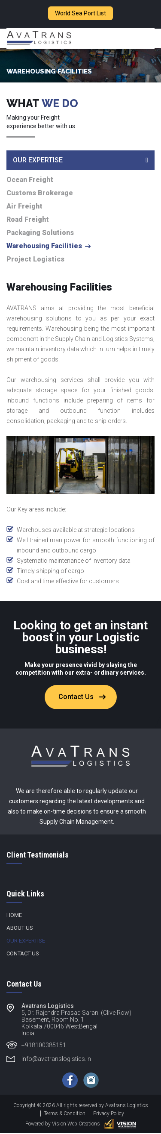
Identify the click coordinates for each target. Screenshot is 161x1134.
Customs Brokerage (39, 194)
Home (14, 916)
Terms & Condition (64, 1114)
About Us (19, 928)
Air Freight (24, 207)
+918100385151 (43, 1046)
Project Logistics (35, 260)
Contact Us (76, 697)
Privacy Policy (108, 1114)
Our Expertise (25, 941)
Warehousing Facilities (44, 247)
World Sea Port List (80, 13)
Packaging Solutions (40, 233)
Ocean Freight (29, 180)
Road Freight (27, 220)
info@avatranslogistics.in (56, 1059)
